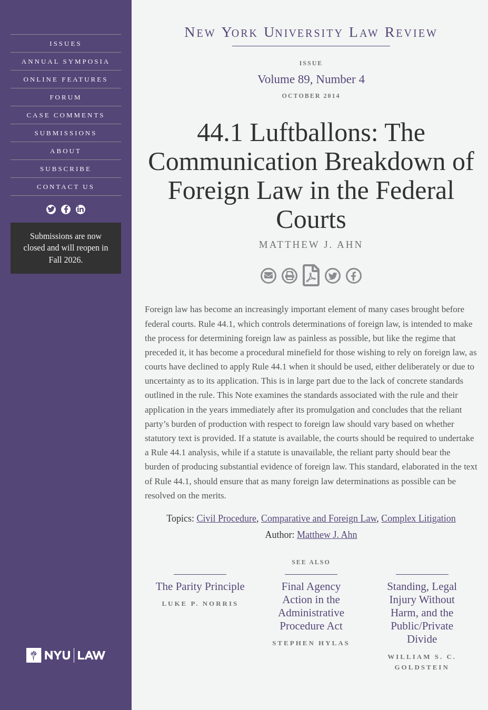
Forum (65, 97)
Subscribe (66, 169)
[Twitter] (51, 209)
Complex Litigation (418, 518)
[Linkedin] (80, 209)
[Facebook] (66, 209)
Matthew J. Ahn (327, 534)
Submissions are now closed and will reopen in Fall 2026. (66, 248)
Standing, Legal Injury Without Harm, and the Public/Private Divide (422, 613)
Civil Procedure (226, 518)
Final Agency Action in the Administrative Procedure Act (311, 606)
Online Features (66, 79)
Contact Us (66, 187)
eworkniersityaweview (311, 33)
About (66, 151)
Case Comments (65, 115)
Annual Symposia (66, 61)
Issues (65, 43)
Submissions (66, 133)
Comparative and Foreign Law (318, 518)
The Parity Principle (200, 586)
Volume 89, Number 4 (311, 79)
